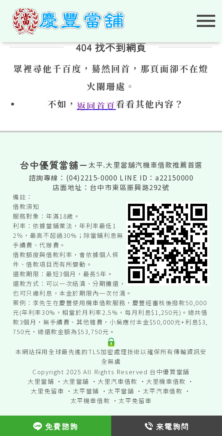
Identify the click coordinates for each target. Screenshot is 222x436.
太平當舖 (121, 391)
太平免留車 (135, 400)
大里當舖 (76, 381)
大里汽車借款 (118, 381)
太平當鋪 (86, 391)
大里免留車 (47, 391)
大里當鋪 (41, 381)
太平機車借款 (90, 400)
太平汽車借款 (163, 391)
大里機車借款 (166, 381)
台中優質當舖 (170, 371)
